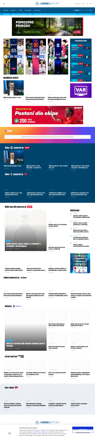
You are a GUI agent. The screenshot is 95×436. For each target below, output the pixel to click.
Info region (9, 387)
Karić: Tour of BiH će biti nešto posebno (57, 373)
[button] (5, 56)
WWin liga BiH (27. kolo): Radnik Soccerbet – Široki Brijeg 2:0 (80, 167)
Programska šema (81, 41)
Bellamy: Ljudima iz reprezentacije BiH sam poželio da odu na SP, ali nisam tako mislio (81, 245)
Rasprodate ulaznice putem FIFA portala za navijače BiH (56, 248)
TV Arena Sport (9, 248)
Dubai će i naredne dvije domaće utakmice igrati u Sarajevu (25, 344)
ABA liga (73, 321)
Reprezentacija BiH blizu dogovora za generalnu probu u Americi (36, 269)
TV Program (28, 10)
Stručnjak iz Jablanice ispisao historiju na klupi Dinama (57, 404)
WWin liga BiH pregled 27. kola (22, 14)
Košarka (8, 306)
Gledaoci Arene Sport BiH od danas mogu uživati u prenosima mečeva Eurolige (81, 231)
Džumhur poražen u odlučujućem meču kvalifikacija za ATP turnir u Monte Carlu (80, 374)
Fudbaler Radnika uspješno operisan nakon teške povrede (14, 269)
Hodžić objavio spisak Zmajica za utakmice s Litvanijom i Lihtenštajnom (23, 245)
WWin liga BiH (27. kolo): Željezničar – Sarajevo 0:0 (33, 167)
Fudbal (28, 94)
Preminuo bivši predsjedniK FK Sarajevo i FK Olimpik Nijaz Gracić (58, 294)
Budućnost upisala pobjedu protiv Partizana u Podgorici (79, 347)
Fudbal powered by (11, 277)
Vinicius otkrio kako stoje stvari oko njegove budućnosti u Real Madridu (57, 98)
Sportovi (13, 10)
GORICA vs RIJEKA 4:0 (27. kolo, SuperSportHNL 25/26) (13, 194)
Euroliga (75, 228)
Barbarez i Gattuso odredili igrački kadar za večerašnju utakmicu (80, 223)
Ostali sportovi (77, 235)
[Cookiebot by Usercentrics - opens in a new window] (9, 433)
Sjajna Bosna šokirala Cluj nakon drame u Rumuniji (56, 347)
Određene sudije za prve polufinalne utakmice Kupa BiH (57, 225)
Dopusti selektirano (83, 422)
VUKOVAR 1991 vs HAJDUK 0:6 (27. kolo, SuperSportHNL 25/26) (80, 194)
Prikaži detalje (76, 433)
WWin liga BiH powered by (15, 206)
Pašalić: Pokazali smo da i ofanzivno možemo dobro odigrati (80, 325)
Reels (9, 130)
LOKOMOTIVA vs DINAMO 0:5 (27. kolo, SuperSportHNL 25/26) (57, 194)
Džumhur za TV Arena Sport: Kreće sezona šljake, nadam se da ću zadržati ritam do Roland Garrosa (13, 374)
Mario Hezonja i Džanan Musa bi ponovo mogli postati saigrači (56, 325)
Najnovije (5, 10)
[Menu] (91, 10)
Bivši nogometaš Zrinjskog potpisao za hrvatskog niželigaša (36, 404)
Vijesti (5, 94)
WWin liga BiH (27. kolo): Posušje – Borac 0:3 (58, 167)
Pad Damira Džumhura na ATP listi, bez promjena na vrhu (36, 373)
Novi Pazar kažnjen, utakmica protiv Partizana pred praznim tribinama (12, 405)
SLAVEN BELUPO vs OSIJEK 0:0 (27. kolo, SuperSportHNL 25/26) (36, 194)
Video (20, 10)
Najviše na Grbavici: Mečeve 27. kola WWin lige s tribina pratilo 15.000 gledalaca (57, 269)
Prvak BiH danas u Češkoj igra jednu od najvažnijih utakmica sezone (80, 238)
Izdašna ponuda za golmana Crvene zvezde (79, 404)
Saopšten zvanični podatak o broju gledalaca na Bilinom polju (81, 216)
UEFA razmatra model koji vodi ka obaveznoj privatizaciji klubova (55, 14)
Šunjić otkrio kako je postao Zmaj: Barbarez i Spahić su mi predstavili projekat (81, 295)
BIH (4, 3)
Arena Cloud (37, 10)
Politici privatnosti (42, 421)
